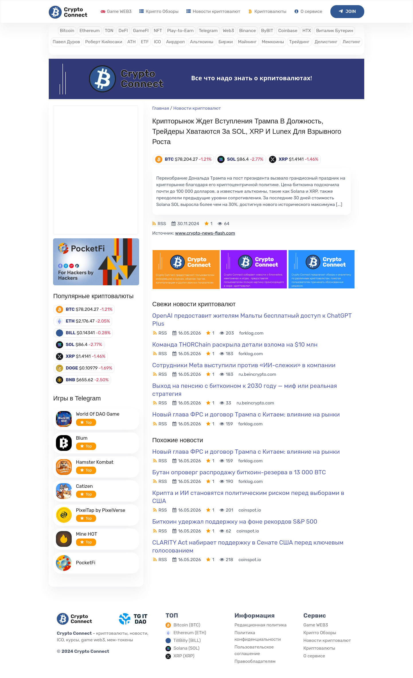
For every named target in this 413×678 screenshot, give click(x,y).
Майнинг (247, 41)
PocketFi (86, 562)
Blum (81, 438)
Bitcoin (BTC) (187, 625)
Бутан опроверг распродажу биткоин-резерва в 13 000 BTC (239, 472)
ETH (70, 321)
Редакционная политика (260, 625)
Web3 (228, 30)
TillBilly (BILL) (187, 640)
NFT (158, 30)
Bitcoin (67, 30)
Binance (247, 30)
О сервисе (308, 11)
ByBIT (267, 30)
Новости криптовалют (213, 11)
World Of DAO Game (98, 414)
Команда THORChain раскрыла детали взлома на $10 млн (234, 344)
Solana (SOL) (187, 648)
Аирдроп (175, 41)
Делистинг (326, 41)
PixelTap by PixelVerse (100, 510)
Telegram (208, 30)
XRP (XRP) (184, 656)
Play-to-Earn (180, 30)
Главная (160, 108)
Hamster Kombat (95, 462)
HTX (307, 30)
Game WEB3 (116, 11)
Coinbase (287, 30)
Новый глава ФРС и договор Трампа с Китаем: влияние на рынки (246, 414)
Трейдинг (299, 41)
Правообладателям (254, 661)
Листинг (351, 41)
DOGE (72, 368)
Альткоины (201, 41)
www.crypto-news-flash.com (205, 233)
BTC (70, 309)
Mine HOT (86, 534)
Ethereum (89, 30)
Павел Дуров (66, 41)
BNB (70, 379)
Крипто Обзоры (158, 11)
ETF (145, 41)
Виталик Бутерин (334, 30)
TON (109, 30)
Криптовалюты (267, 11)
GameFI (141, 30)
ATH (131, 41)
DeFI (123, 30)
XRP (70, 356)
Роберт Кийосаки (103, 41)
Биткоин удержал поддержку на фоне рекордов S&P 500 (234, 521)
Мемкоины (273, 41)
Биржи (226, 41)
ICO (157, 41)
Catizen (84, 486)
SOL (70, 344)
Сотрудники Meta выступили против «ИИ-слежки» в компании (244, 365)
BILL (70, 332)
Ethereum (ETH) (190, 632)
